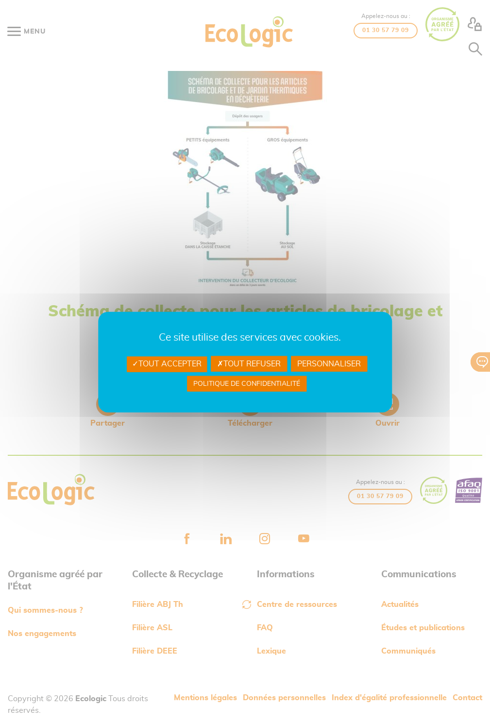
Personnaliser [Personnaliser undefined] (329, 364)
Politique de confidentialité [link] (246, 383)
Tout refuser (249, 364)
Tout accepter (167, 364)
